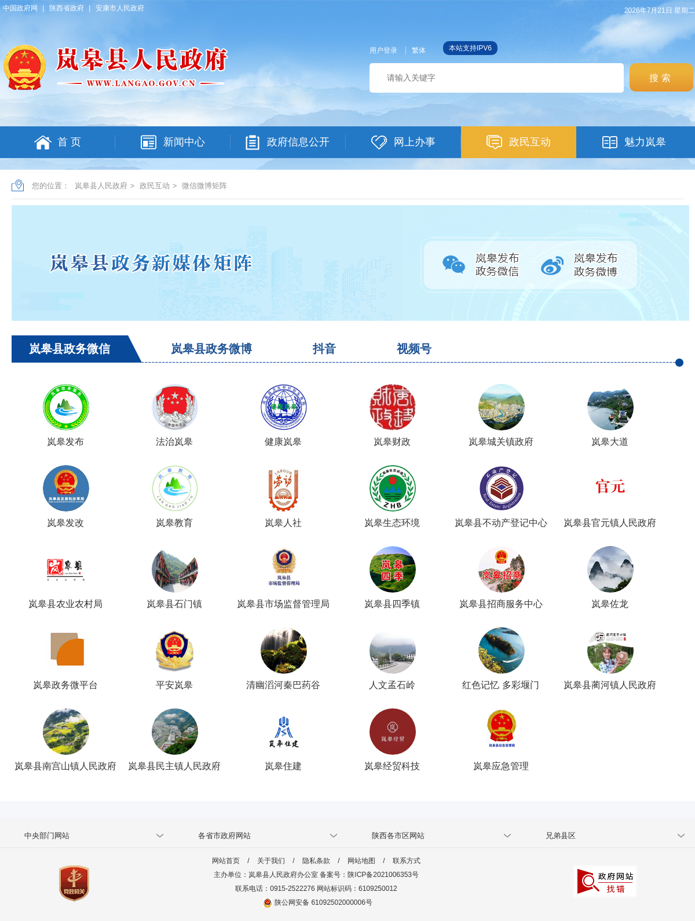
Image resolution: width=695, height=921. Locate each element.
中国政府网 (20, 8)
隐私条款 (316, 861)
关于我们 (271, 861)
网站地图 (361, 861)
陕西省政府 (66, 8)
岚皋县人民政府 (101, 185)
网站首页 (226, 861)
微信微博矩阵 (204, 185)
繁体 (419, 50)
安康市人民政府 (120, 8)
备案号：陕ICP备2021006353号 (369, 875)
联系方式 (406, 861)
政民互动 (155, 185)
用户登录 (383, 50)
